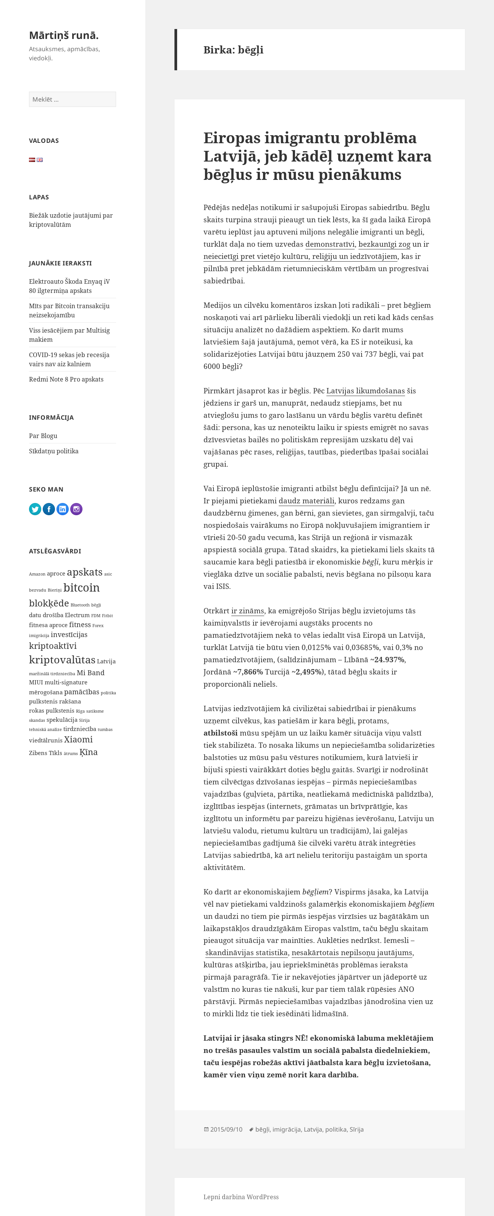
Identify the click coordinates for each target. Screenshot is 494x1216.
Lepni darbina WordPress (241, 1197)
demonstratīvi (330, 244)
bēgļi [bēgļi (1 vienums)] (96, 605)
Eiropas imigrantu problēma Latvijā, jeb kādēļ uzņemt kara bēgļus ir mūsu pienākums (317, 155)
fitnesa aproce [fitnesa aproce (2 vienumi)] (48, 625)
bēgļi (262, 1129)
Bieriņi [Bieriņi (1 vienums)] (55, 590)
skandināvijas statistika (246, 952)
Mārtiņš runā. (64, 35)
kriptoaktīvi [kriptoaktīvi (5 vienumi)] (53, 645)
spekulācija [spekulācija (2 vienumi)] (62, 719)
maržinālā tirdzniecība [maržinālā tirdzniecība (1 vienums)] (52, 673)
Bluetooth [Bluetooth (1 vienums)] (80, 605)
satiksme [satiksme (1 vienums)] (95, 711)
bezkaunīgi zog (384, 244)
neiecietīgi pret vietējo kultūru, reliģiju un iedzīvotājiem (300, 256)
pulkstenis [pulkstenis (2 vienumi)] (43, 701)
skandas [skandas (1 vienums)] (37, 720)
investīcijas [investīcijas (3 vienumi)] (69, 634)
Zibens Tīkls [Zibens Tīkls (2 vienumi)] (45, 753)
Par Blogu (43, 436)
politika (336, 1129)
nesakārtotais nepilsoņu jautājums (352, 952)
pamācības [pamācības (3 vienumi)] (81, 691)
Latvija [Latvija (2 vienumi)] (106, 661)
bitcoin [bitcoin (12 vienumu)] (81, 587)
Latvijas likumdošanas (365, 391)
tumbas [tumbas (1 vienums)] (105, 729)
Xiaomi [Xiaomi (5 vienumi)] (78, 739)
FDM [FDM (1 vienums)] (95, 615)
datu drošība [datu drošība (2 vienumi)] (46, 615)
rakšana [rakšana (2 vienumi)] (70, 701)
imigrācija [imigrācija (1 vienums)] (39, 635)
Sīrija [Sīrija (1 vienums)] (84, 720)
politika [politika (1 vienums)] (108, 692)
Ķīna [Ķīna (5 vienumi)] (88, 751)
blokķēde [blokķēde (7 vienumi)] (49, 603)
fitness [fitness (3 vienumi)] (80, 624)
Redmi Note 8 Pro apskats (66, 379)
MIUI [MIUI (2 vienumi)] (36, 682)
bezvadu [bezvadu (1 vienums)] (37, 590)
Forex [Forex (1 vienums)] (97, 625)
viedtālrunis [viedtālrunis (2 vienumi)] (46, 740)
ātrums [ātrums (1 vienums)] (71, 753)
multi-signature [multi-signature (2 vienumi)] (66, 682)
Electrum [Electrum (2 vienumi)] (77, 615)
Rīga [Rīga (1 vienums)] (80, 711)
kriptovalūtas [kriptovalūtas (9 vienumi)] (62, 659)
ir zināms (247, 611)
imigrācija (287, 1129)
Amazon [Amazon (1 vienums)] (37, 574)
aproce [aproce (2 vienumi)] (56, 573)
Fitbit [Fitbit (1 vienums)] (107, 615)
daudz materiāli (306, 501)
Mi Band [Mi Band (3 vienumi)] (91, 672)
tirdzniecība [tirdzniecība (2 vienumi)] (79, 729)
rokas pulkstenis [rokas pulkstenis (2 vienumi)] (51, 710)
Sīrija (357, 1129)
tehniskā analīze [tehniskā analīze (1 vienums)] (45, 729)
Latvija (313, 1129)
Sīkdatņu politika (54, 451)
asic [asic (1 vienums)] (108, 574)
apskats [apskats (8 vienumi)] (85, 572)
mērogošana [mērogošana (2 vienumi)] (46, 692)
